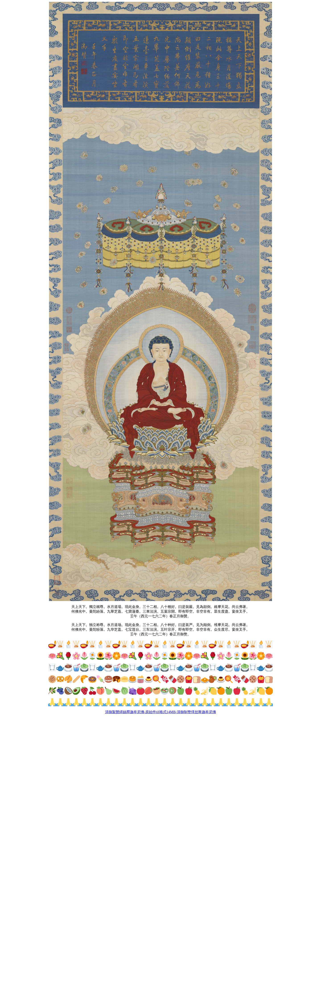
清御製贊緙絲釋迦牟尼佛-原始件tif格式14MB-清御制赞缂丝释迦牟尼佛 (160, 712)
